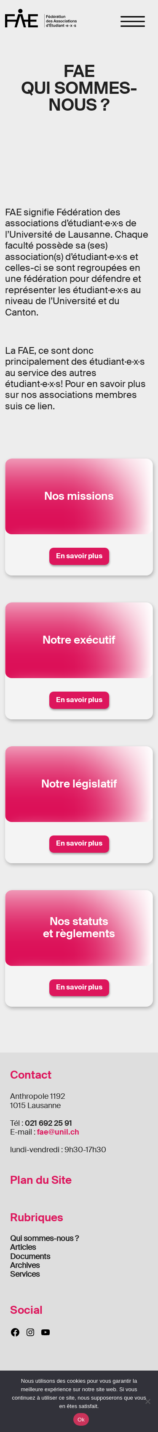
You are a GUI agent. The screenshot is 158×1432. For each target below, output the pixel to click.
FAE (41, 18)
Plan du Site (41, 1180)
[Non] (147, 1401)
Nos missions (79, 496)
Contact (30, 1075)
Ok (81, 1419)
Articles (23, 1247)
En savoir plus (79, 556)
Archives (25, 1265)
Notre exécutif (79, 640)
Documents (30, 1256)
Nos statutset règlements (79, 927)
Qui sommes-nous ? (44, 1238)
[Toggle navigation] (133, 21)
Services (25, 1274)
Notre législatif (79, 784)
